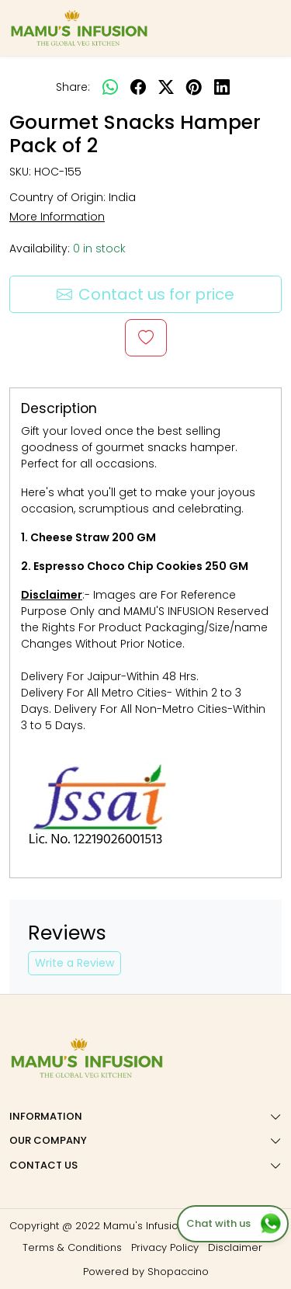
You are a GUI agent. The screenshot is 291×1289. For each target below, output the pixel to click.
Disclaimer (235, 1247)
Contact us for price (145, 294)
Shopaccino (178, 1271)
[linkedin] (222, 87)
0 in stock (99, 248)
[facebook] (138, 87)
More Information (57, 216)
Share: (73, 87)
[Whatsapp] (110, 87)
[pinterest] (194, 87)
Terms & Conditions (72, 1247)
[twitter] (166, 87)
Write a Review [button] (74, 963)
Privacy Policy (165, 1247)
